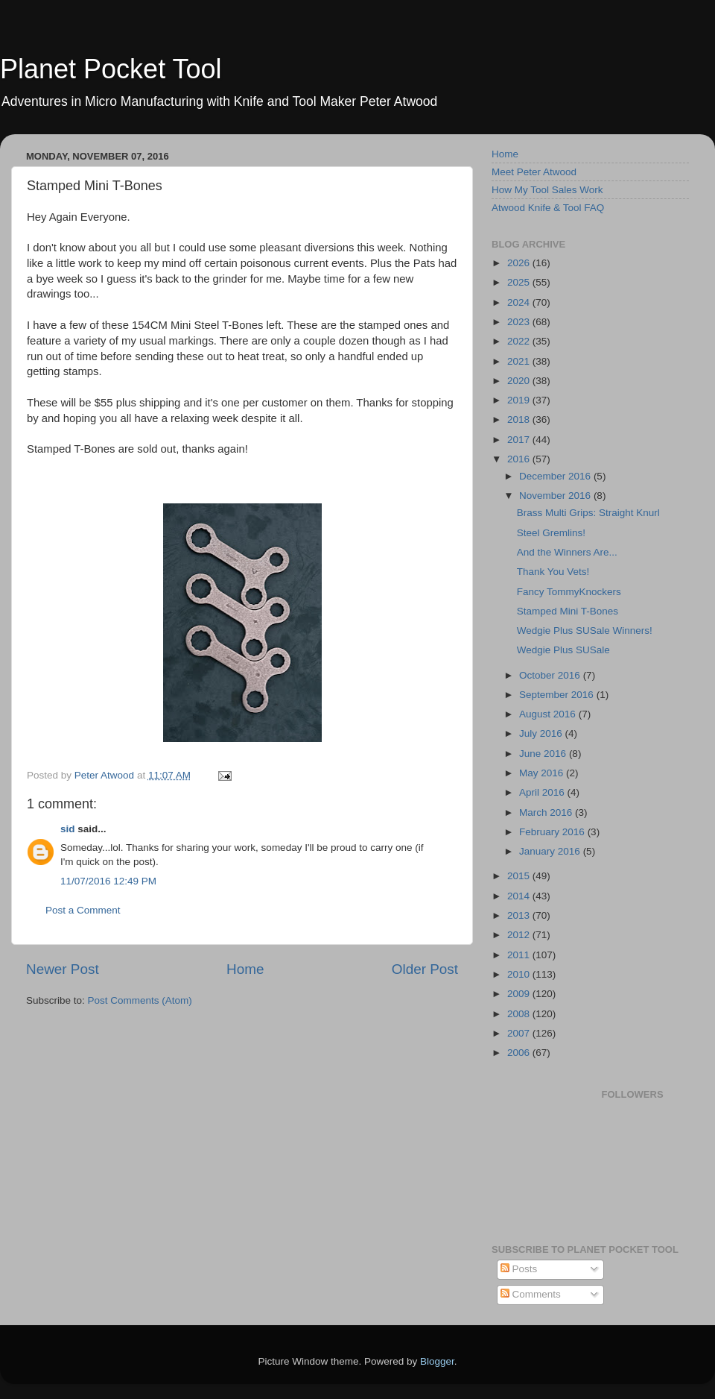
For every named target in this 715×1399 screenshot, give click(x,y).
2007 (520, 1033)
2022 (520, 341)
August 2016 (549, 714)
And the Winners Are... (567, 552)
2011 (520, 955)
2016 (520, 459)
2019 (520, 400)
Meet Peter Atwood (534, 171)
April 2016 (543, 792)
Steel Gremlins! (551, 532)
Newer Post (62, 969)
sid (67, 828)
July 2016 (542, 733)
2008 (520, 1013)
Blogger (437, 1361)
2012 (520, 934)
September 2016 (558, 694)
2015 (520, 875)
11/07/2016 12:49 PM (108, 881)
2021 (520, 361)
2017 (520, 439)
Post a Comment (83, 910)
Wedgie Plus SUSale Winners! (584, 630)
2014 (520, 896)
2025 (520, 282)
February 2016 (553, 831)
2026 (520, 262)
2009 (520, 993)
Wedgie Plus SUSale (563, 650)
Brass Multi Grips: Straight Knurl (588, 512)
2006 (520, 1052)
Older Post (425, 969)
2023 (520, 321)
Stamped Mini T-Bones (567, 611)
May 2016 (542, 773)
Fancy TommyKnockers (569, 591)
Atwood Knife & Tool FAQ (548, 207)
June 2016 (544, 753)
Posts (519, 1268)
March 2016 (547, 812)
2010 (520, 974)
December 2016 (556, 476)
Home (245, 969)
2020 (520, 380)
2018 (520, 419)
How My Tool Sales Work (547, 189)
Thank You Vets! (553, 571)
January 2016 (551, 851)
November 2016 (556, 495)
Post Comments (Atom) (140, 1000)
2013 (520, 915)
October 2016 (551, 675)
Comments (530, 1294)
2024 (520, 302)
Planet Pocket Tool (111, 69)
